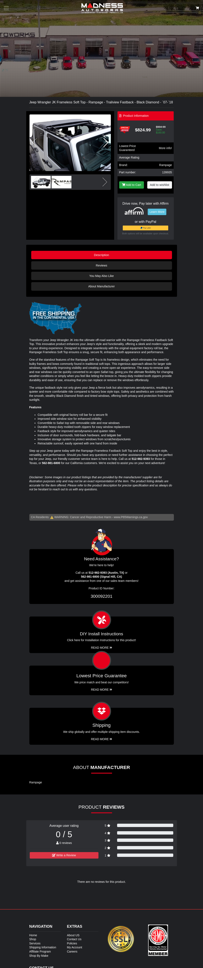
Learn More (157, 211)
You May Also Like (101, 276)
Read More (101, 689)
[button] (106, 142)
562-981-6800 (51, 463)
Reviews (101, 265)
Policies (72, 943)
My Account (74, 947)
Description (101, 255)
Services (35, 943)
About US (73, 935)
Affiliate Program (40, 951)
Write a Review (64, 855)
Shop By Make (38, 955)
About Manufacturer (101, 286)
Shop (32, 939)
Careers (72, 951)
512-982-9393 (141, 459)
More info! (165, 148)
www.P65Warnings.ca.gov (131, 517)
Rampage (165, 165)
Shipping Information (42, 947)
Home (33, 935)
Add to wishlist (159, 184)
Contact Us (74, 939)
